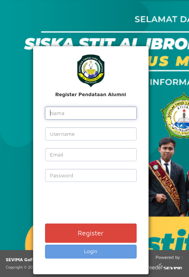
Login (90, 251)
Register (91, 233)
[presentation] (103, 205)
